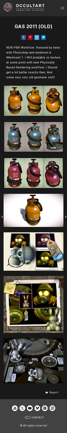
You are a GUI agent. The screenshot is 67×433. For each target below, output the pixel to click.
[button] (52, 392)
